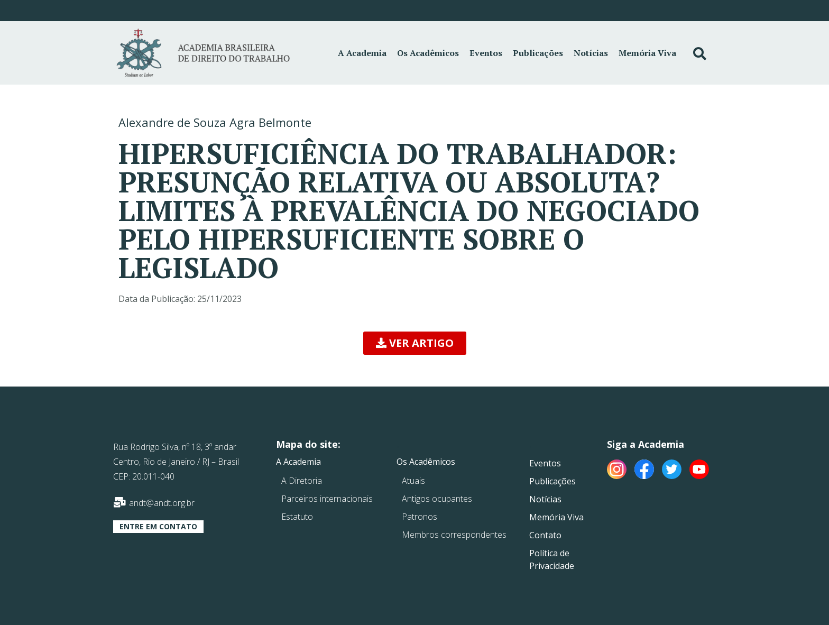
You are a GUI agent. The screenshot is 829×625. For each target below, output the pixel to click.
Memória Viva (647, 53)
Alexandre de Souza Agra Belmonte (214, 122)
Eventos (485, 53)
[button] (414, 343)
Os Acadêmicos (428, 53)
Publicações (538, 53)
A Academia (362, 53)
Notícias (591, 53)
